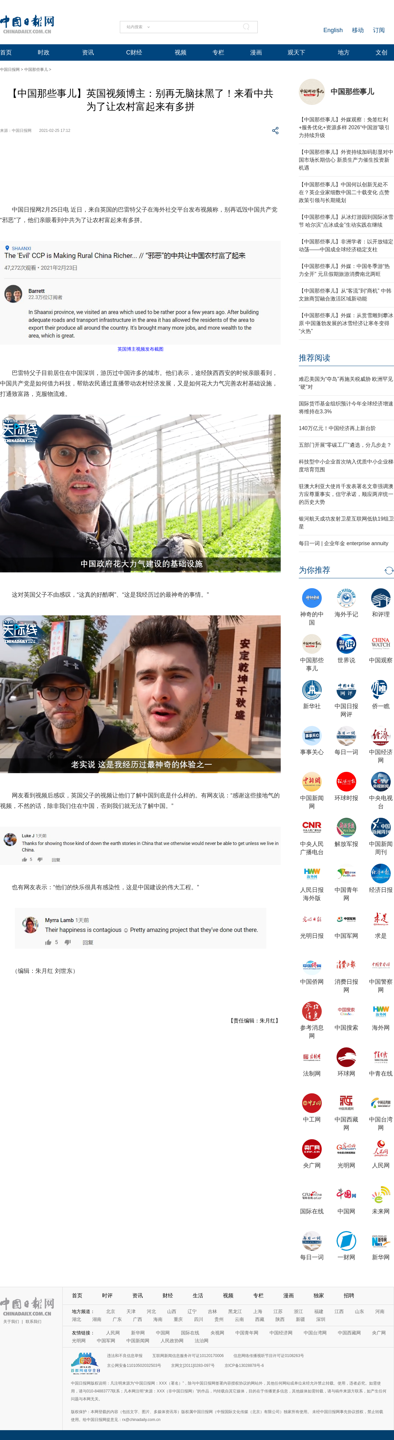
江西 (339, 1311)
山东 (359, 1311)
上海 (257, 1311)
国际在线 (312, 1211)
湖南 (96, 1319)
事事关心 (312, 752)
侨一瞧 (381, 706)
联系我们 (33, 1321)
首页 (6, 52)
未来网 (381, 1211)
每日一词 (346, 752)
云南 (239, 1319)
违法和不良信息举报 (124, 1355)
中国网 (346, 1211)
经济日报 (381, 890)
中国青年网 (246, 1332)
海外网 (381, 1027)
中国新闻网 (137, 1340)
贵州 (219, 1319)
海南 (158, 1319)
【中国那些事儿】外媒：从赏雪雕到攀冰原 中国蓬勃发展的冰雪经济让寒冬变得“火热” (346, 323)
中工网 (312, 1119)
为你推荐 (314, 570)
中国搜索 (346, 1027)
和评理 (381, 614)
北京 (110, 1311)
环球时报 (346, 798)
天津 (131, 1311)
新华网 (381, 1257)
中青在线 (381, 1073)
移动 (358, 30)
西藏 (259, 1319)
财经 (168, 1295)
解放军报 (346, 844)
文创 (381, 52)
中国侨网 (312, 981)
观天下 (296, 52)
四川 (198, 1319)
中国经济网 (281, 1332)
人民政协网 (172, 1340)
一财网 (346, 1257)
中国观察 (381, 660)
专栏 (218, 52)
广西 (137, 1319)
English (333, 30)
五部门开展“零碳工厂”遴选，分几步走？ (345, 445)
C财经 (134, 52)
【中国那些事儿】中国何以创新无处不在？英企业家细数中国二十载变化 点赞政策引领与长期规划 (344, 192)
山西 (171, 1311)
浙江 (298, 1311)
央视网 (217, 1332)
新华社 (312, 706)
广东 (117, 1319)
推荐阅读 (314, 357)
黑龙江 (235, 1311)
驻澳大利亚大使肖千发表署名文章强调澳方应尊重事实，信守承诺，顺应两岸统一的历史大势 (346, 494)
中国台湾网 (315, 1332)
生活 (198, 1295)
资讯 (88, 52)
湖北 (76, 1319)
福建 (318, 1311)
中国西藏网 (349, 1332)
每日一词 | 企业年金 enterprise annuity (343, 543)
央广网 (312, 1165)
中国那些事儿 (36, 69)
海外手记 (346, 614)
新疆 (300, 1319)
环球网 (346, 1073)
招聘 (349, 1295)
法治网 (201, 1340)
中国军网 (346, 936)
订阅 (379, 30)
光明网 (346, 1165)
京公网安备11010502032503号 (134, 1365)
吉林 (212, 1311)
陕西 (280, 1319)
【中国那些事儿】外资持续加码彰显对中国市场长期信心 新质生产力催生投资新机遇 (346, 160)
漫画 (256, 52)
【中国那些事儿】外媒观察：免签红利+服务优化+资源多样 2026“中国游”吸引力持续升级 (344, 127)
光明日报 (312, 936)
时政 (44, 52)
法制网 (312, 1073)
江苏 (278, 1311)
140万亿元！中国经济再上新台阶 (337, 428)
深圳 (320, 1319)
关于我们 (11, 1321)
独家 (319, 1295)
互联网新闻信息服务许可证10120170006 (188, 1355)
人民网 (381, 1165)
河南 (379, 1311)
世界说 (346, 660)
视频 (180, 52)
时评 (107, 1295)
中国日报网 (10, 69)
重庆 (178, 1319)
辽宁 (192, 1311)
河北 (151, 1311)
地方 (344, 52)
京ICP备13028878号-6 (244, 1365)
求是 (381, 936)
